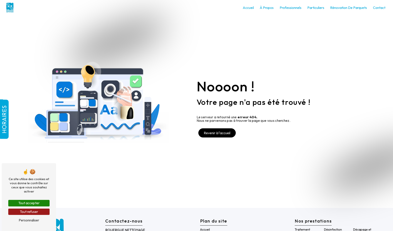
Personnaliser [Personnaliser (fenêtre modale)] (29, 220)
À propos (267, 7)
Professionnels (290, 7)
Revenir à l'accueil (217, 133)
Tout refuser (29, 211)
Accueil (248, 7)
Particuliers (315, 7)
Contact (379, 7)
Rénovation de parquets (348, 7)
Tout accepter (29, 203)
